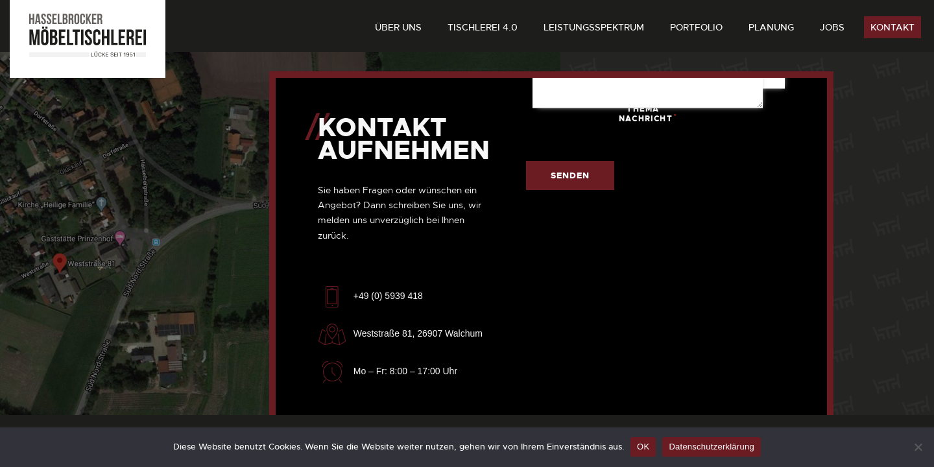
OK (643, 446)
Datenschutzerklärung (711, 446)
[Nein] (917, 446)
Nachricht (661, 118)
